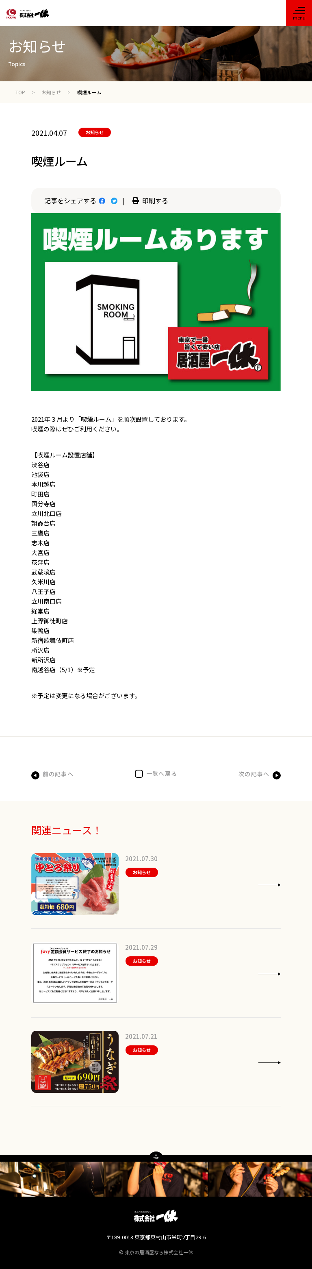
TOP (20, 92)
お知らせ (51, 92)
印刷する (150, 200)
